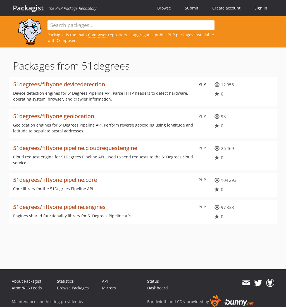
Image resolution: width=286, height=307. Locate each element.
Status (153, 281)
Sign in (260, 8)
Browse (164, 8)
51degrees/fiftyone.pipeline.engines (59, 207)
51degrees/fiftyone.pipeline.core (55, 180)
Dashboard (157, 288)
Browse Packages (73, 288)
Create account (226, 8)
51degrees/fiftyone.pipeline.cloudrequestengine (75, 148)
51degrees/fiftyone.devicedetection (59, 84)
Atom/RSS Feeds (27, 288)
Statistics (65, 281)
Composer (97, 34)
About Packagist (26, 281)
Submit (191, 8)
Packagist (28, 7)
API (105, 281)
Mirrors (109, 288)
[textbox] (130, 25)
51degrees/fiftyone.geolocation (53, 116)
